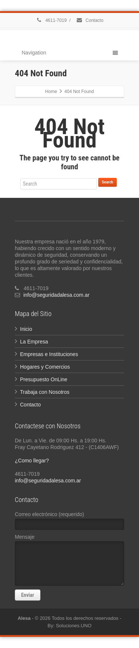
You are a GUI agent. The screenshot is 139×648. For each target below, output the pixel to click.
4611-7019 (51, 20)
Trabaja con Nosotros (44, 392)
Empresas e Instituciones (49, 354)
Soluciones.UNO (74, 625)
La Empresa (34, 342)
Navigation (70, 53)
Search (107, 182)
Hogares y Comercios (45, 367)
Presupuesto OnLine (43, 379)
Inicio (26, 329)
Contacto (89, 20)
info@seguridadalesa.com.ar (56, 295)
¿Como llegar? (32, 460)
